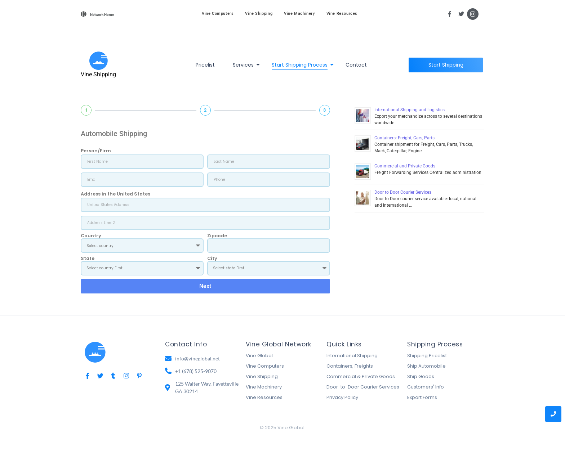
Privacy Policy (342, 397)
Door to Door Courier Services (402, 192)
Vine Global (259, 355)
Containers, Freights (349, 366)
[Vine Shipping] (98, 60)
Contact (356, 64)
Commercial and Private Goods (404, 166)
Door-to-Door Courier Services (362, 386)
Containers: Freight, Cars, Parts (404, 137)
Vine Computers (217, 13)
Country (91, 236)
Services (244, 64)
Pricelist (205, 64)
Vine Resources (341, 13)
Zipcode (217, 236)
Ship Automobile (426, 366)
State (87, 258)
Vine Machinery (299, 13)
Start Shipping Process (301, 64)
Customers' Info (425, 386)
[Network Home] (83, 14)
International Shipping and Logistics (409, 109)
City (212, 258)
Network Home (102, 14)
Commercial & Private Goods (360, 376)
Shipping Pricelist (427, 355)
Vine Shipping (258, 13)
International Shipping (352, 355)
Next (205, 286)
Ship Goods (420, 376)
